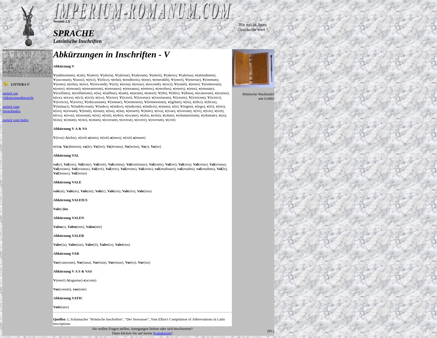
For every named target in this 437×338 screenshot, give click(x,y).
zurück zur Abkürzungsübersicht (18, 95)
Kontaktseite (162, 333)
